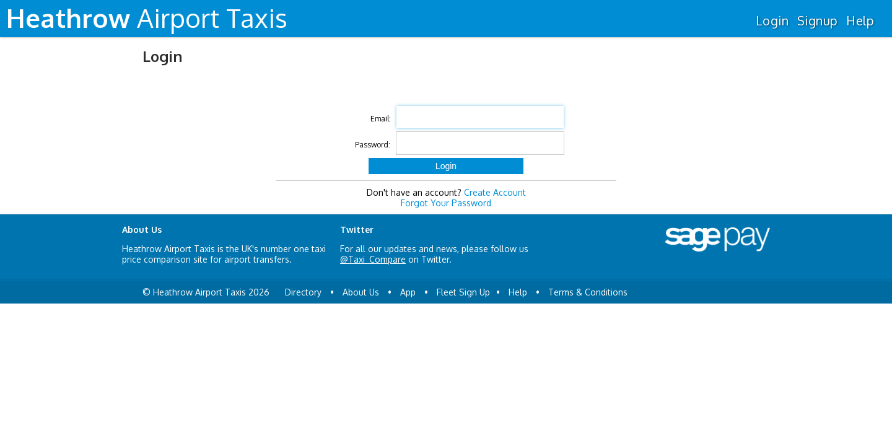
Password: (372, 144)
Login (772, 20)
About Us (361, 292)
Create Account (495, 192)
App (408, 292)
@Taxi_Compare (373, 259)
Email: (380, 118)
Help (860, 20)
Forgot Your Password (446, 203)
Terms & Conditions (587, 292)
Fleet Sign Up (463, 292)
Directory (303, 292)
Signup (817, 20)
